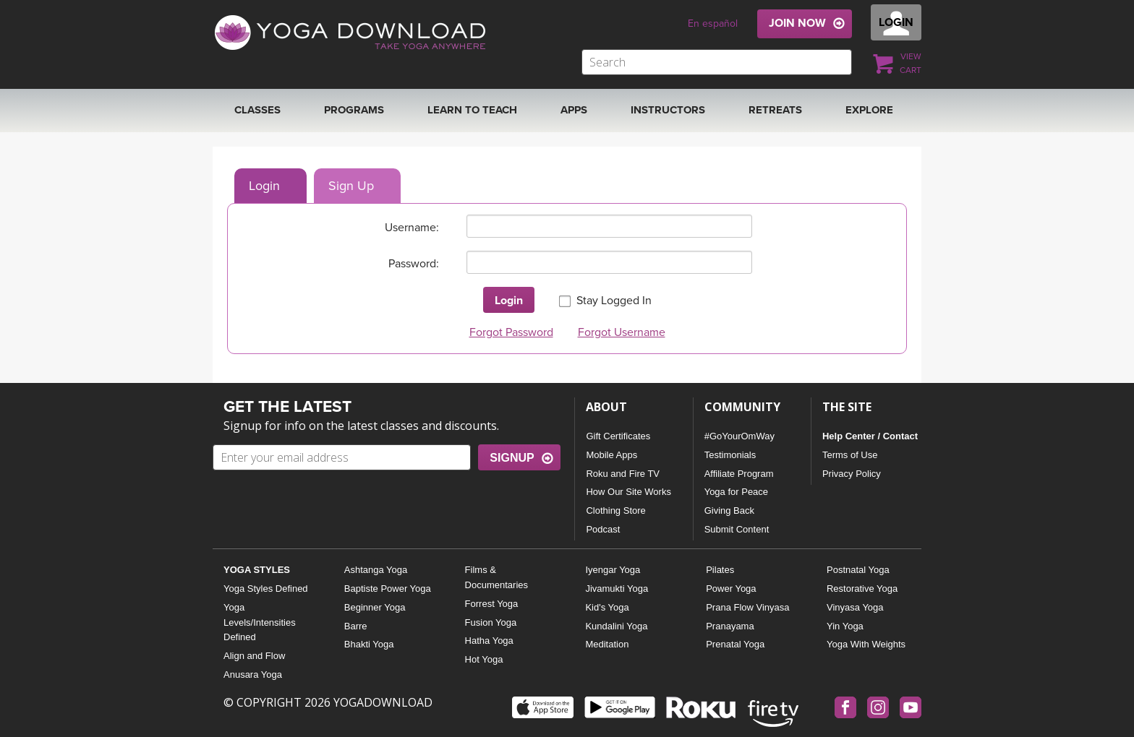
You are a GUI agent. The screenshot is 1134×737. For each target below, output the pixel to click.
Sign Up (351, 186)
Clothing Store (615, 510)
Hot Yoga (484, 659)
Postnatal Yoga (858, 569)
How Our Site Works (628, 491)
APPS (573, 109)
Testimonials (730, 454)
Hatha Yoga (489, 640)
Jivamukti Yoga (616, 588)
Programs (354, 109)
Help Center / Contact (870, 436)
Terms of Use (850, 454)
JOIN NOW (797, 23)
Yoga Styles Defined (265, 588)
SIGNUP (512, 458)
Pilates (720, 569)
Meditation (606, 644)
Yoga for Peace (736, 491)
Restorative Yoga (862, 588)
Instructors (668, 109)
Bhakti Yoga (369, 644)
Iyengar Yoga (612, 569)
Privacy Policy (851, 473)
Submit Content (737, 529)
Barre (355, 626)
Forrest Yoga (492, 603)
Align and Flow (254, 655)
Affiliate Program (739, 473)
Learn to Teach (472, 109)
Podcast (603, 529)
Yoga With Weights (866, 644)
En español (713, 23)
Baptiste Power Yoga (387, 588)
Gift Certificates (618, 436)
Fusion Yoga (491, 622)
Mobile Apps (611, 454)
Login (264, 186)
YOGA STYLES (256, 569)
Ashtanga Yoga (375, 569)
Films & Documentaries (496, 577)
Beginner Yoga (375, 607)
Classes (257, 109)
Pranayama (730, 626)
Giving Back (729, 510)
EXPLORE (869, 109)
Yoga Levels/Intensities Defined (259, 622)
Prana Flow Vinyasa (747, 607)
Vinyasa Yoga (855, 607)
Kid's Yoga (606, 607)
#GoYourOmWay (739, 436)
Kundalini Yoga (616, 626)
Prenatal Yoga (735, 644)
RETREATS (775, 109)
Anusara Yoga (252, 674)
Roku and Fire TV (623, 473)
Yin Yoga (845, 626)
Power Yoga (731, 588)
